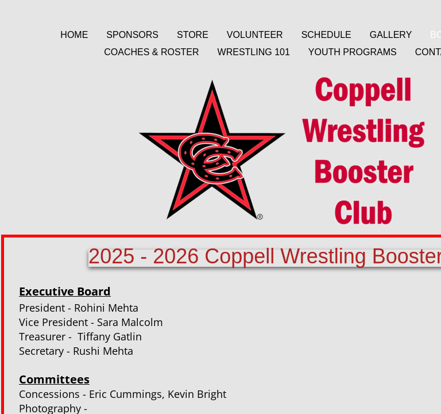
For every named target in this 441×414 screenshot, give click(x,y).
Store (192, 35)
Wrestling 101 (254, 52)
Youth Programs (352, 52)
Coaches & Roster (151, 52)
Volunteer (255, 35)
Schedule (326, 35)
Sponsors (132, 35)
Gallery (391, 35)
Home (74, 35)
